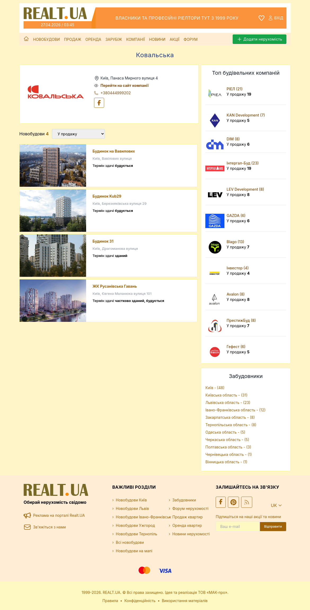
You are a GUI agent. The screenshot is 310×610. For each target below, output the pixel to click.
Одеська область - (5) (225, 432)
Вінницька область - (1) (226, 462)
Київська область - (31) (226, 395)
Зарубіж (113, 39)
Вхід (275, 18)
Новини (157, 39)
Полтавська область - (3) (228, 447)
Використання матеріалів (185, 600)
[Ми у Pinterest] (233, 502)
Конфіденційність (140, 600)
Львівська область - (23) (227, 402)
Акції (174, 39)
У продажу (239, 94)
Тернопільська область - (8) (230, 424)
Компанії (135, 39)
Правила (110, 600)
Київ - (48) (214, 387)
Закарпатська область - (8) (230, 417)
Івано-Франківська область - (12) (235, 410)
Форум (191, 39)
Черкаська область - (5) (227, 439)
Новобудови (46, 39)
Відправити (273, 526)
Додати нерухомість (259, 39)
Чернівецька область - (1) (228, 454)
